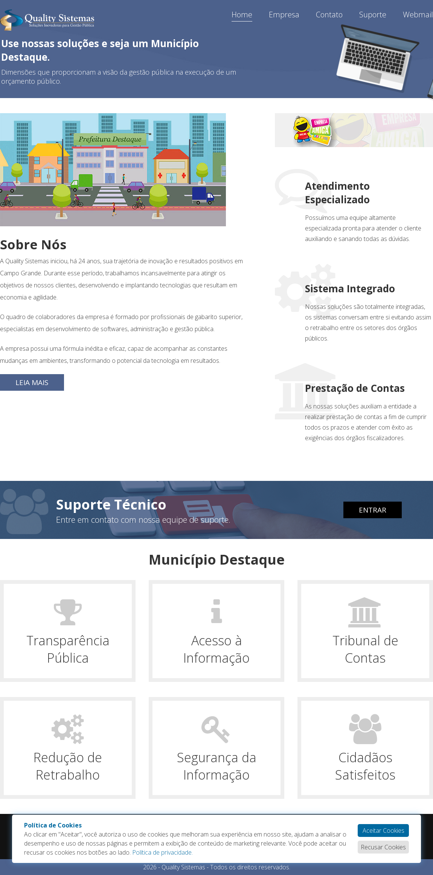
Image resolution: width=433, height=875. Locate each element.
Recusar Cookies (383, 847)
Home (242, 14)
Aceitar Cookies (383, 830)
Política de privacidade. (162, 852)
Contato (329, 14)
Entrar (372, 510)
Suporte (372, 14)
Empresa (284, 14)
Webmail (418, 14)
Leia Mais (32, 382)
